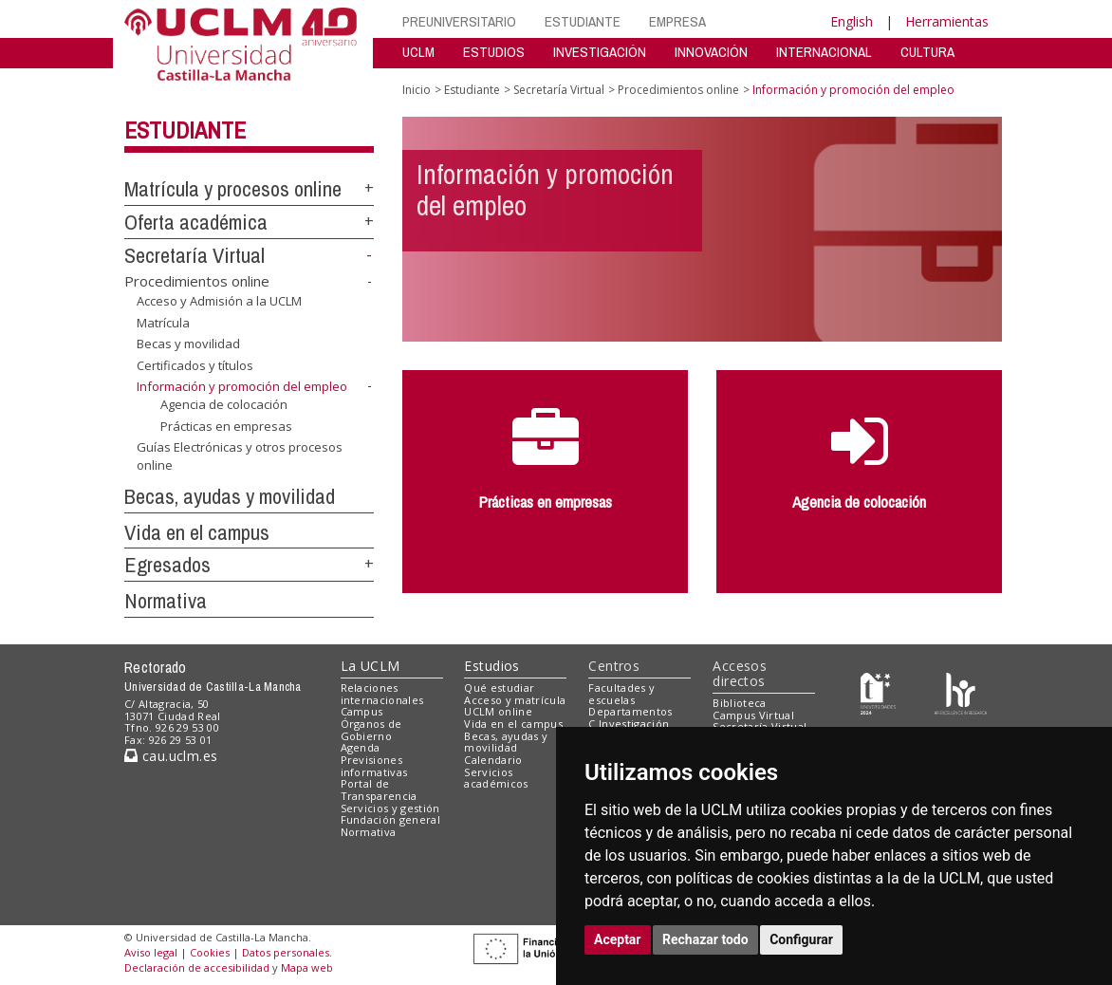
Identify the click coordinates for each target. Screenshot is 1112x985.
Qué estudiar (499, 687)
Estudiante (185, 130)
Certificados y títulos (195, 365)
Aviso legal (150, 952)
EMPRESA (677, 21)
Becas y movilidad (188, 343)
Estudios (491, 666)
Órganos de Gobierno (371, 729)
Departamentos (630, 711)
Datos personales (285, 952)
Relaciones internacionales (382, 693)
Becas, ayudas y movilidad (229, 496)
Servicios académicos (496, 778)
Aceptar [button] (617, 939)
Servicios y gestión (390, 808)
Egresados (167, 564)
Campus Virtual (753, 715)
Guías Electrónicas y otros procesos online (240, 456)
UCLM (418, 52)
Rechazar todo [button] (705, 939)
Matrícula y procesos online (233, 189)
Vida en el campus (196, 532)
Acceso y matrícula (514, 700)
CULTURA (927, 52)
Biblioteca (739, 703)
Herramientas (947, 21)
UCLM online (498, 711)
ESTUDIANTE (583, 21)
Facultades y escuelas (621, 693)
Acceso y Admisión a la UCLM (219, 300)
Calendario (493, 760)
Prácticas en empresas (226, 425)
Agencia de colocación (223, 404)
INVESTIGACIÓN (599, 52)
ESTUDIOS (494, 52)
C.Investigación (628, 723)
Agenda (360, 747)
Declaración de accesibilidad (196, 967)
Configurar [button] (801, 939)
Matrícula (163, 322)
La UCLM (370, 666)
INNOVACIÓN (711, 52)
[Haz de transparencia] (878, 691)
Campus (362, 711)
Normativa (165, 600)
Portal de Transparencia (379, 789)
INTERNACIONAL (824, 52)
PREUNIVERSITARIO (459, 21)
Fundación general (391, 819)
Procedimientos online (196, 280)
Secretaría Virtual (194, 255)
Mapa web (307, 967)
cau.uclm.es (170, 756)
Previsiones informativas (374, 766)
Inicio (416, 90)
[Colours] (961, 691)
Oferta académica (196, 222)
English (851, 21)
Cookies (210, 952)
